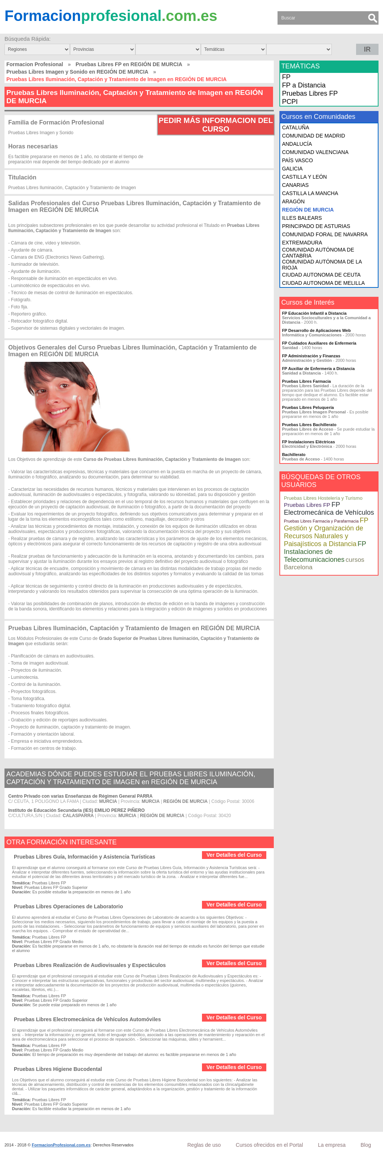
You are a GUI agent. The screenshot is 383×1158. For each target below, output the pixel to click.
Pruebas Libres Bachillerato (309, 424)
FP (286, 77)
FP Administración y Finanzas (311, 356)
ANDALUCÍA (297, 144)
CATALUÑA (295, 127)
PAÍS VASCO (297, 160)
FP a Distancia (304, 85)
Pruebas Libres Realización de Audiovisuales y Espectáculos (90, 965)
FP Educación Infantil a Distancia (314, 313)
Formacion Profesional (34, 64)
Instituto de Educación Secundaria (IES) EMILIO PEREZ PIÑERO (76, 810)
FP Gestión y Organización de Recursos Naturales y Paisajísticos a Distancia (326, 532)
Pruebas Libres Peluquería (308, 407)
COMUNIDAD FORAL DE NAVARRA (325, 234)
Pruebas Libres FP (310, 93)
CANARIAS (295, 185)
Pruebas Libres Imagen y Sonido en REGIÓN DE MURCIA (77, 72)
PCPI (290, 101)
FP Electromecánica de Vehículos (329, 508)
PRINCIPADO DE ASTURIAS (316, 226)
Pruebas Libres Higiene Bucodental (58, 1069)
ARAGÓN (293, 201)
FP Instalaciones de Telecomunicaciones (325, 551)
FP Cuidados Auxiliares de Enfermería (319, 343)
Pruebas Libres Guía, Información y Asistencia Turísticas (84, 857)
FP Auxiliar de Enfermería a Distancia (318, 368)
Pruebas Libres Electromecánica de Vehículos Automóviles (87, 1019)
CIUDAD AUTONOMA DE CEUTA (321, 275)
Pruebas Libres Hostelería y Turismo (323, 498)
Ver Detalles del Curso (234, 855)
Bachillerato (294, 454)
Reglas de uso (204, 1145)
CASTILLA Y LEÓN (304, 177)
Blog (366, 1145)
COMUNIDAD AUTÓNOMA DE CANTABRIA (318, 253)
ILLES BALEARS (302, 218)
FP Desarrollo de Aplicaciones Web (316, 330)
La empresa (332, 1145)
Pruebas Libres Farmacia (306, 381)
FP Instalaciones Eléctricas (308, 442)
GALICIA (292, 169)
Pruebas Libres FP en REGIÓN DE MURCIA (129, 64)
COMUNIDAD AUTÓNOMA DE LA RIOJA (322, 265)
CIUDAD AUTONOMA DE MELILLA (323, 283)
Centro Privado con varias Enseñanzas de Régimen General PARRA (80, 796)
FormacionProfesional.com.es (61, 1145)
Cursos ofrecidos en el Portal (269, 1145)
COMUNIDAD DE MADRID (313, 136)
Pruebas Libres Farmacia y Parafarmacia (321, 521)
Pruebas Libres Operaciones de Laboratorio (68, 906)
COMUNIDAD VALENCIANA (315, 152)
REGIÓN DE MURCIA (308, 210)
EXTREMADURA (302, 243)
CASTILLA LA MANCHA (310, 193)
